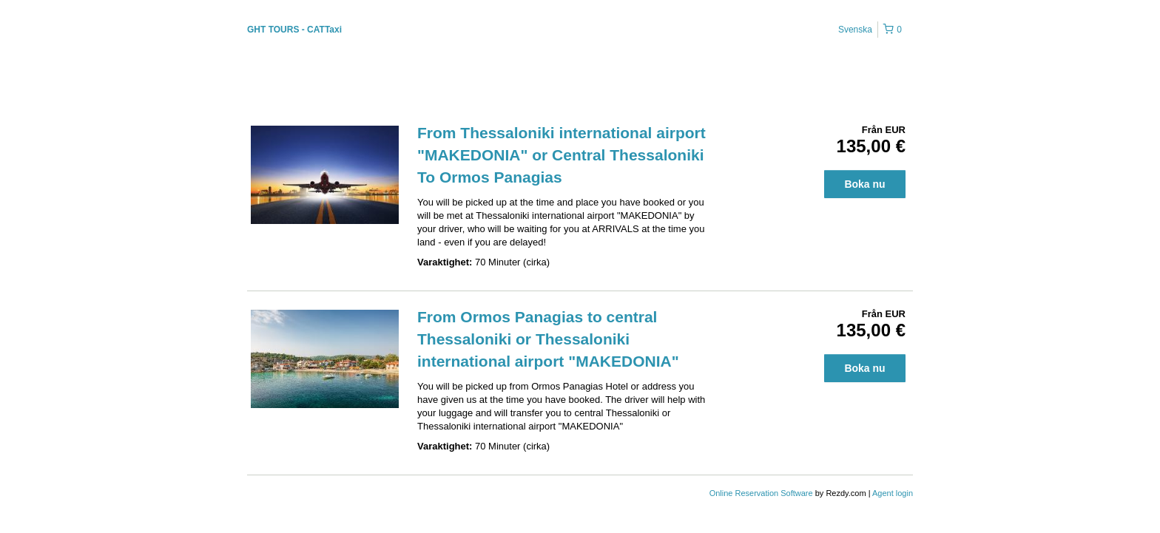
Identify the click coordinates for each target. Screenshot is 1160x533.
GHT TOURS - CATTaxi (294, 29)
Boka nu (864, 184)
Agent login (892, 493)
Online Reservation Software (761, 493)
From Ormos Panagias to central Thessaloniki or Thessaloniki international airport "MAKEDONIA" (548, 339)
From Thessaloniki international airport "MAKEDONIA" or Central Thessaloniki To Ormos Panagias (561, 155)
